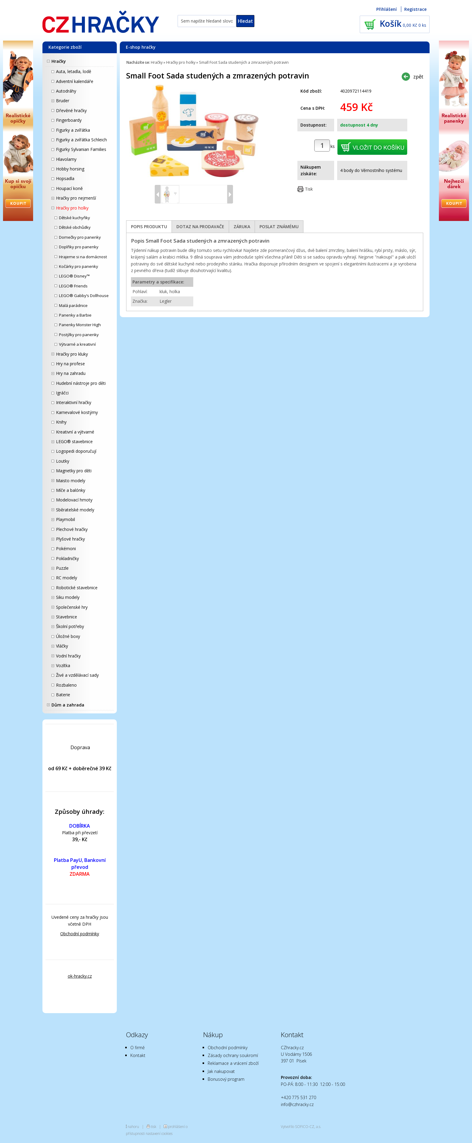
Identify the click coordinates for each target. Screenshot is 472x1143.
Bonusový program (226, 1079)
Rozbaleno (66, 685)
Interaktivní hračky (73, 402)
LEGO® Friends (73, 286)
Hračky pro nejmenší (76, 198)
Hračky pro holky (72, 208)
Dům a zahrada (67, 705)
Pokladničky (67, 558)
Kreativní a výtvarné (75, 432)
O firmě (137, 1047)
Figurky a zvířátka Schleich (81, 139)
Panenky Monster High (80, 324)
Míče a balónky (70, 490)
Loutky (62, 461)
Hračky (58, 61)
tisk (153, 1126)
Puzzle (62, 568)
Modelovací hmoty (74, 500)
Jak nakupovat (221, 1071)
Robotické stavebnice (77, 587)
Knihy (61, 422)
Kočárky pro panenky (78, 266)
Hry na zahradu (70, 373)
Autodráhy (66, 91)
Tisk (309, 189)
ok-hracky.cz (80, 976)
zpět (418, 76)
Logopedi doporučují (76, 451)
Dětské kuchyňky (74, 217)
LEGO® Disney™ (74, 276)
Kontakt (137, 1055)
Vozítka (63, 665)
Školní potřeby (70, 626)
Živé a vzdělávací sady (77, 675)
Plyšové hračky (70, 539)
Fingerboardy (69, 120)
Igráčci (62, 393)
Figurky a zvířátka (73, 130)
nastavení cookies (159, 1133)
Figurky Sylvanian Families (81, 149)
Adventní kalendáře (74, 81)
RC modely (66, 578)
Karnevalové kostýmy (77, 412)
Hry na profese (70, 363)
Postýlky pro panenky (79, 334)
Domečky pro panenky (80, 237)
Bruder (62, 100)
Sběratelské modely (75, 510)
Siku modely (67, 597)
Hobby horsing (70, 169)
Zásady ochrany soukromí (233, 1055)
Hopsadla (65, 178)
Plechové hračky (72, 529)
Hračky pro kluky (72, 354)
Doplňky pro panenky (78, 247)
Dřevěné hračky (71, 110)
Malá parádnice (73, 305)
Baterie (63, 694)
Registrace (415, 9)
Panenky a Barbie (75, 315)
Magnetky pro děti (74, 470)
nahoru (133, 1126)
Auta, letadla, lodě (73, 71)
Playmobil (65, 519)
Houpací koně (69, 188)
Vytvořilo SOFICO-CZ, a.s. (301, 1126)
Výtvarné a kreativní (77, 344)
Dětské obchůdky (75, 227)
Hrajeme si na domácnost (83, 256)
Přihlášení (386, 9)
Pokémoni (66, 548)
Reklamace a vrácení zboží (233, 1063)
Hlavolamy (66, 159)
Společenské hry (72, 607)
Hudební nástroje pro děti (81, 383)
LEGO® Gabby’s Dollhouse (84, 295)
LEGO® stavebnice (74, 441)
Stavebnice (66, 617)
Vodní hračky (68, 656)
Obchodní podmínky (79, 933)
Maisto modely (70, 480)
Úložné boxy (68, 636)
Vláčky (62, 646)
